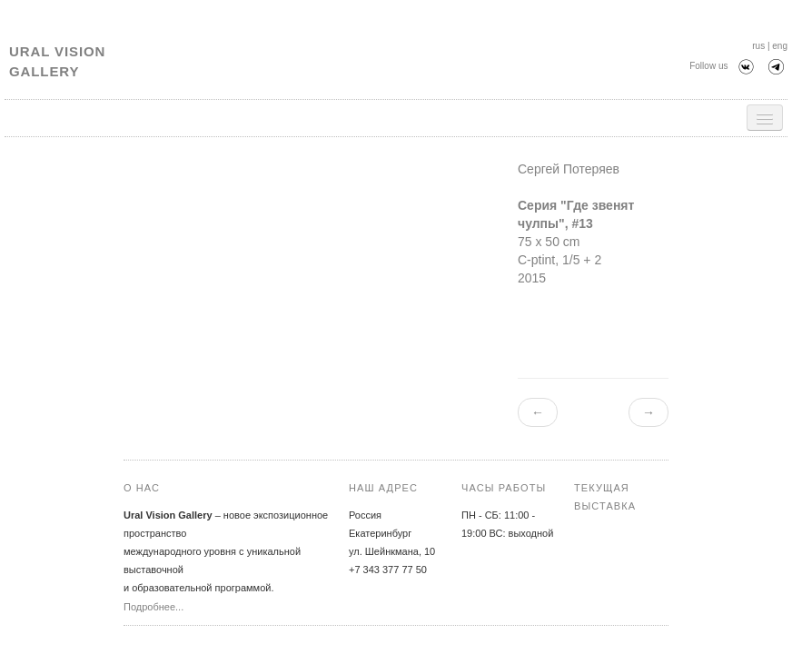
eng (779, 46)
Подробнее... (153, 606)
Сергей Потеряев (568, 169)
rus (758, 46)
